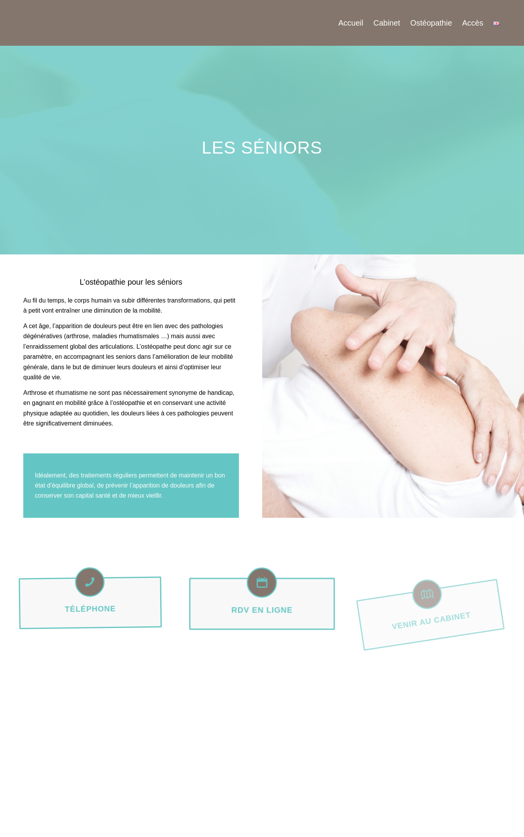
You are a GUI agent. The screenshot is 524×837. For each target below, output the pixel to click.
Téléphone (92, 616)
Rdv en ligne (262, 609)
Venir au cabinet (431, 634)
